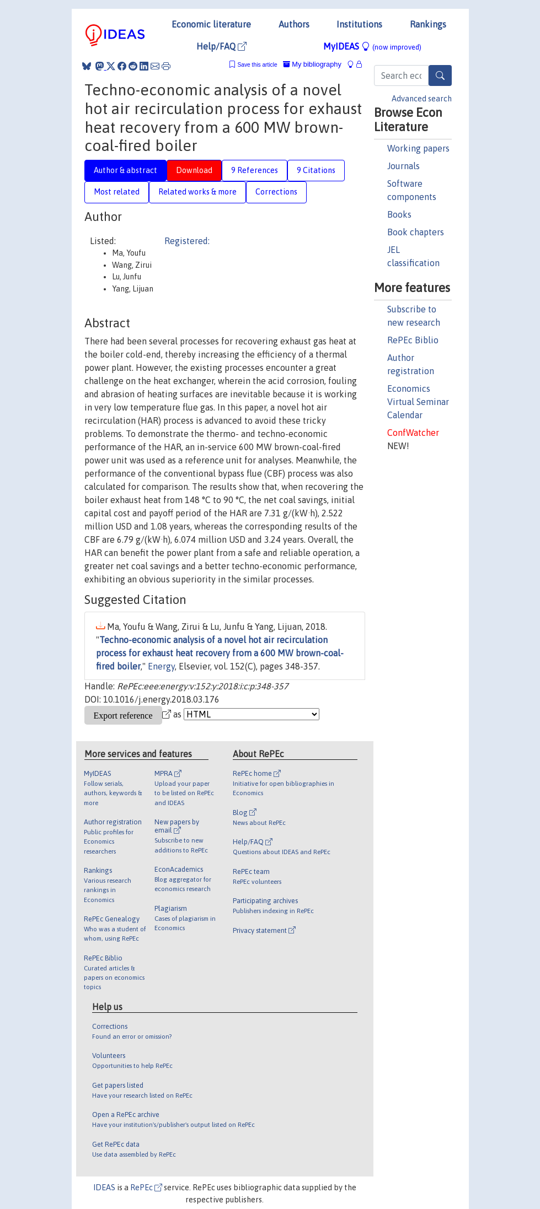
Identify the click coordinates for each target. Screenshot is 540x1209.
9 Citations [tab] (316, 170)
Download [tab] (194, 170)
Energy (161, 666)
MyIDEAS (372, 46)
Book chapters (415, 232)
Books (399, 214)
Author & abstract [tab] (125, 170)
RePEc (146, 1187)
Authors (294, 24)
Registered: (187, 241)
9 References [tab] (254, 170)
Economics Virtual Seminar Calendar (418, 402)
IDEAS (104, 1187)
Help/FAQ (221, 46)
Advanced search (422, 98)
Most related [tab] (117, 191)
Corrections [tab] (276, 191)
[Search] (440, 75)
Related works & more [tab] (197, 191)
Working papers (418, 148)
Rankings (428, 24)
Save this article (257, 65)
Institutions (359, 24)
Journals (403, 166)
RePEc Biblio (413, 340)
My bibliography (312, 64)
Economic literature (211, 24)
